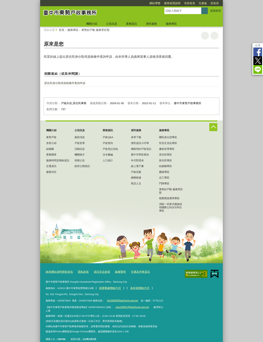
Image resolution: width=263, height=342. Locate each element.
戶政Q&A (108, 137)
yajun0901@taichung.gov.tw (129, 304)
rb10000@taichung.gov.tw (120, 298)
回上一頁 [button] (214, 36)
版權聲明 (112, 271)
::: (38, 1)
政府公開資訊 (82, 166)
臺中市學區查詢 (140, 154)
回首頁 (215, 3)
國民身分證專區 (168, 137)
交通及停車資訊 (130, 271)
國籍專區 (164, 171)
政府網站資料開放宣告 (57, 271)
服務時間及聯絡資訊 (57, 160)
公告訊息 (111, 23)
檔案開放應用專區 (169, 198)
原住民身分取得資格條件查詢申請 (64, 83)
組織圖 (50, 148)
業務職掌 (51, 154)
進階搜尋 (215, 10)
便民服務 (151, 23)
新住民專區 (165, 160)
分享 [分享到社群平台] (257, 45)
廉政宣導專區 (166, 148)
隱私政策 (79, 271)
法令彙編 (108, 154)
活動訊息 (80, 148)
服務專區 (171, 23)
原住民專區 (165, 154)
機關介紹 (91, 23)
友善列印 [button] (205, 36)
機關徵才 (80, 154)
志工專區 (164, 177)
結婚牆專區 (165, 166)
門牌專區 (164, 183)
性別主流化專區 (168, 143)
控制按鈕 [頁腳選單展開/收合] (213, 127)
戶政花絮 (136, 171)
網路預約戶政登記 (141, 148)
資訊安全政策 (96, 271)
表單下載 (136, 137)
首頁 (61, 29)
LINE (257, 69)
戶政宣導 (80, 143)
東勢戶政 (51, 137)
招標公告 (80, 160)
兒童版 (203, 3)
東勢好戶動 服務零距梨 (95, 29)
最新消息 (80, 137)
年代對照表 (137, 160)
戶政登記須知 (110, 148)
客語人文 (136, 183)
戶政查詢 (108, 143)
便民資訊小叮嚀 (140, 143)
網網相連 (136, 177)
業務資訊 (131, 23)
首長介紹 (51, 143)
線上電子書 (137, 166)
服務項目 (51, 171)
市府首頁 (189, 3)
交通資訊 (51, 166)
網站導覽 (154, 3)
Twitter (257, 60)
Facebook (257, 52)
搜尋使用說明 (172, 3)
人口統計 (108, 160)
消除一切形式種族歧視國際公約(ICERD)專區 (170, 207)
